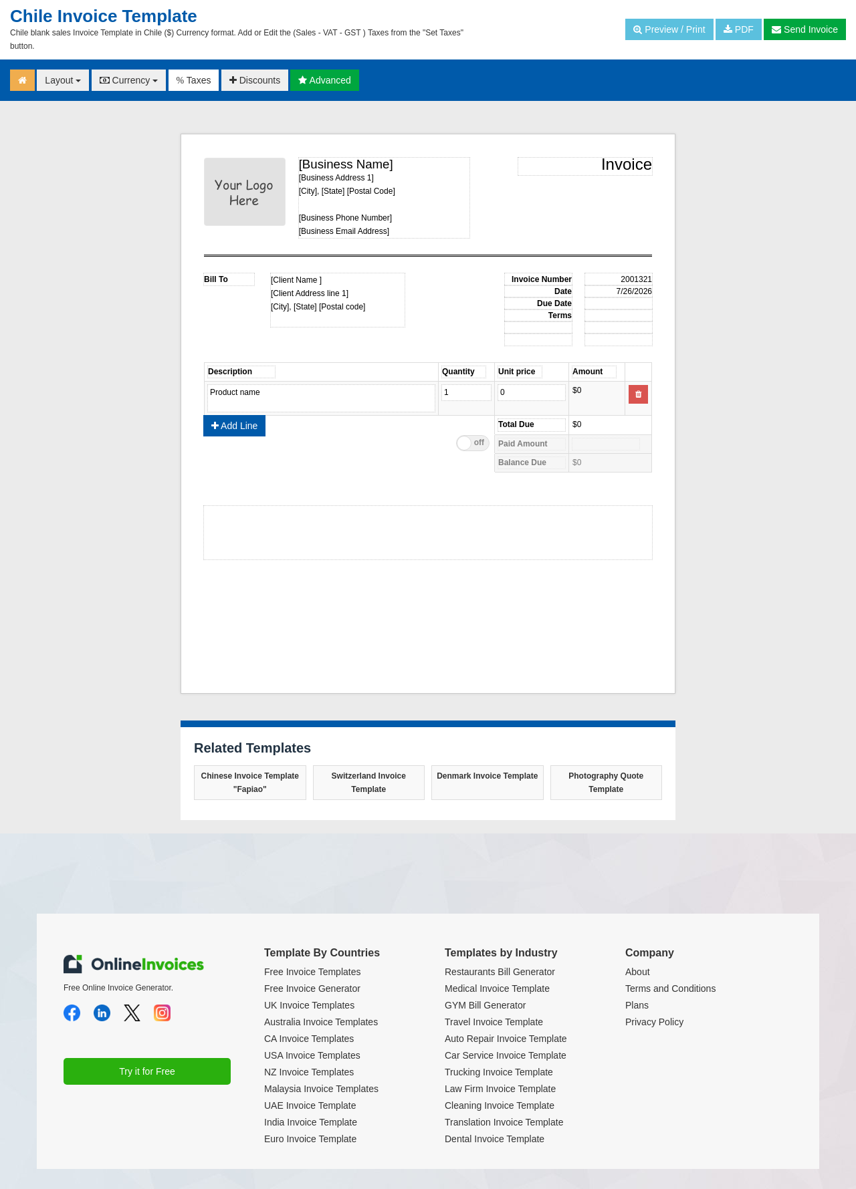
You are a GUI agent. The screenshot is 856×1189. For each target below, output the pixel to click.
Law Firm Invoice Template (500, 1088)
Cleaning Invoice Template (499, 1105)
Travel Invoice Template (494, 1022)
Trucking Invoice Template (499, 1072)
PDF (739, 29)
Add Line (234, 425)
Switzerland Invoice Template (369, 782)
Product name (321, 398)
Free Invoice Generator (312, 988)
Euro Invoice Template (310, 1139)
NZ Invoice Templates (309, 1072)
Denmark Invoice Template (487, 776)
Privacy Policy (654, 1022)
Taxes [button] (194, 80)
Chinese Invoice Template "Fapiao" (250, 782)
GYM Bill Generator (485, 1005)
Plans (637, 1005)
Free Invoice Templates (312, 971)
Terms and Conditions (670, 988)
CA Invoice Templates (309, 1038)
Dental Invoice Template (494, 1139)
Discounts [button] (254, 80)
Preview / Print (669, 29)
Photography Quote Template (605, 782)
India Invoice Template (310, 1122)
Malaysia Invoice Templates (321, 1088)
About (637, 971)
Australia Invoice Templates (321, 1022)
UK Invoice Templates (309, 1005)
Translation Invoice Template (504, 1122)
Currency (129, 80)
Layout (63, 80)
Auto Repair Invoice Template (506, 1038)
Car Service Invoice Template (505, 1055)
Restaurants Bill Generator (500, 971)
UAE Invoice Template (310, 1105)
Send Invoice (805, 29)
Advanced (324, 80)
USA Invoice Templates (312, 1055)
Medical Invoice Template (497, 988)
